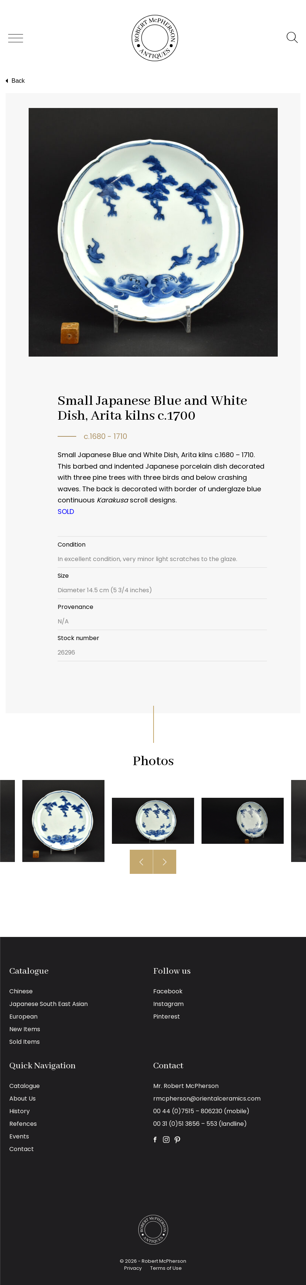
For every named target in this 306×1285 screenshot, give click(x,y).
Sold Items (24, 1041)
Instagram (168, 1004)
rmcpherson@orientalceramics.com (207, 1098)
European (23, 1016)
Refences (23, 1124)
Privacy (133, 1268)
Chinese (21, 991)
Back (14, 81)
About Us (22, 1098)
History (19, 1111)
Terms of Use (166, 1268)
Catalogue (24, 1086)
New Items (24, 1029)
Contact (21, 1149)
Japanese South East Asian (48, 1004)
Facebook (168, 991)
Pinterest (166, 1016)
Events (19, 1136)
